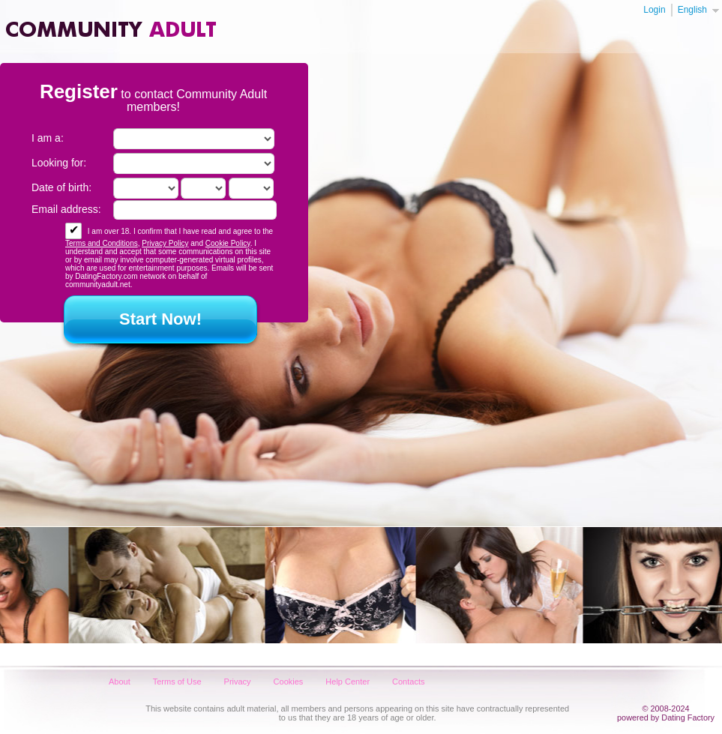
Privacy (237, 681)
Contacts (408, 681)
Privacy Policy (165, 243)
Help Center (347, 681)
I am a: (47, 138)
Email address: (66, 209)
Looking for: (58, 163)
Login (654, 9)
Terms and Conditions (101, 243)
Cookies (289, 681)
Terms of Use (177, 681)
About (119, 681)
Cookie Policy (227, 243)
